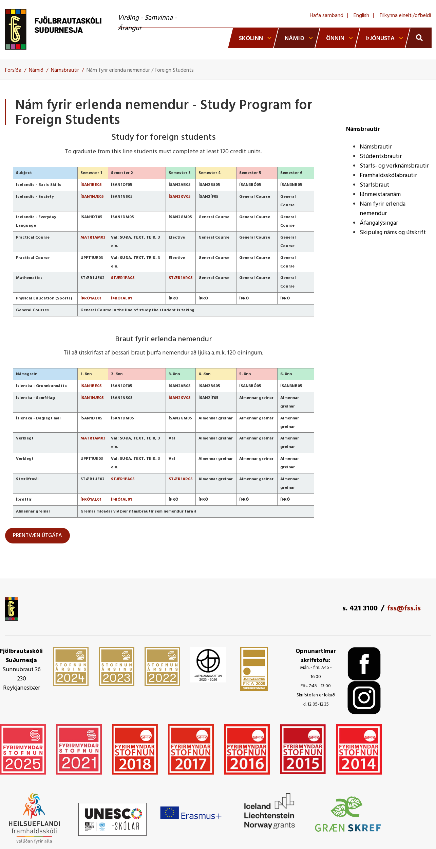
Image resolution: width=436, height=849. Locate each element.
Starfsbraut (374, 185)
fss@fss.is (404, 608)
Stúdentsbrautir (381, 156)
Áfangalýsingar (379, 223)
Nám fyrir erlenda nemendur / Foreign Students (140, 70)
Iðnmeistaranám (380, 195)
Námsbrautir (65, 70)
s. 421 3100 (360, 608)
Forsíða (13, 70)
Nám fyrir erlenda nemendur (382, 209)
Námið (36, 70)
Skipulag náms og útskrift (393, 233)
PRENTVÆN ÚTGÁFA (37, 535)
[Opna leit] (418, 38)
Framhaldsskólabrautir (388, 175)
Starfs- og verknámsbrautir (394, 166)
